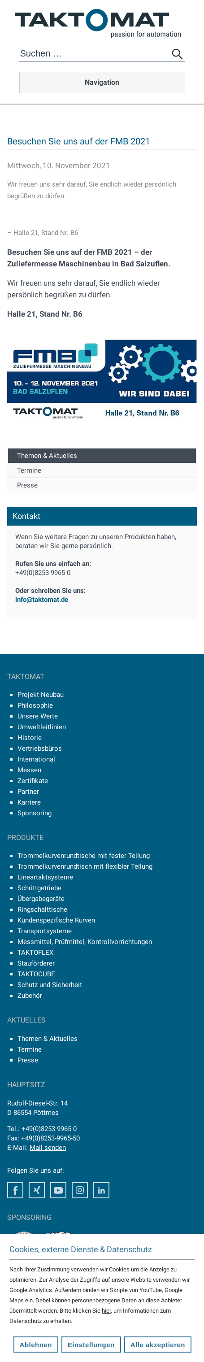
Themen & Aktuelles (47, 456)
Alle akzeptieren (157, 1345)
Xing (37, 1190)
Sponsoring (34, 813)
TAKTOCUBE (36, 974)
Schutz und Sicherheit (49, 985)
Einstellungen (91, 1345)
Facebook (15, 1190)
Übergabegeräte (41, 899)
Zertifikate (32, 781)
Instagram (80, 1190)
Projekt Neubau (40, 695)
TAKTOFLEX (35, 953)
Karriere (29, 802)
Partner (28, 792)
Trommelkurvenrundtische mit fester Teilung (83, 856)
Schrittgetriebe (39, 888)
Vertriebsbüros (39, 748)
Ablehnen (36, 1345)
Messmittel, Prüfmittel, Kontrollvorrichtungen (84, 942)
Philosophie (35, 705)
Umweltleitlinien (41, 727)
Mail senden (48, 1148)
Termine (29, 470)
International (36, 759)
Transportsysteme (44, 931)
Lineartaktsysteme (45, 877)
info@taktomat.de (41, 600)
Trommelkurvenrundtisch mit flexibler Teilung (84, 866)
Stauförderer (36, 963)
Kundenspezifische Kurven (56, 920)
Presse (27, 485)
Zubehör (29, 996)
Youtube (58, 1190)
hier (106, 1310)
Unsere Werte (37, 716)
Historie (29, 738)
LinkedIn (101, 1190)
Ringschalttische (42, 909)
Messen (29, 770)
